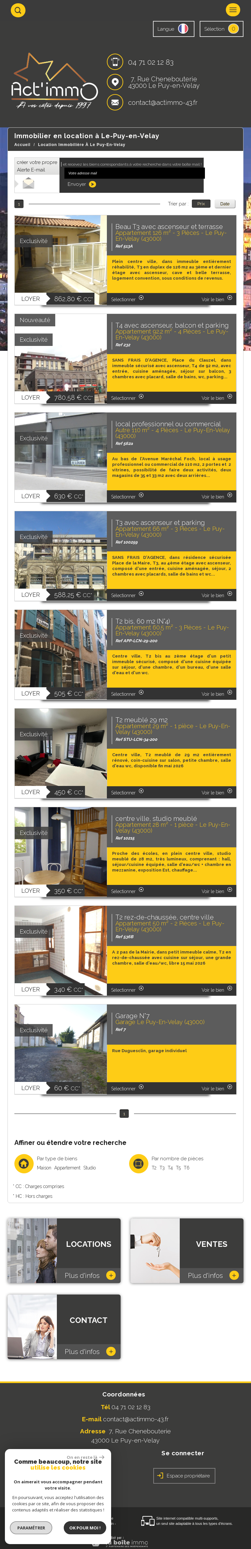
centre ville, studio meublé (156, 819)
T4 (170, 1167)
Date (224, 203)
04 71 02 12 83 (151, 62)
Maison (44, 1167)
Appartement (67, 1167)
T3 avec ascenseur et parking (160, 523)
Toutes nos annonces (50, 1529)
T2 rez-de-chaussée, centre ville (164, 917)
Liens (96, 1523)
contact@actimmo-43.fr (162, 102)
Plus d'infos (90, 1275)
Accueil (22, 144)
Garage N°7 (132, 1016)
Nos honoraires (76, 1523)
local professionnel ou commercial (168, 424)
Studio (89, 1167)
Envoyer (82, 184)
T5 (178, 1167)
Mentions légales (47, 1523)
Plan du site (21, 1523)
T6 (187, 1167)
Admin (109, 1523)
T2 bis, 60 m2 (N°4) (142, 621)
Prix (201, 203)
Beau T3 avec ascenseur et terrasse (169, 227)
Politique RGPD (82, 1529)
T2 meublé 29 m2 (141, 720)
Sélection (214, 29)
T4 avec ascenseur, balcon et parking (172, 325)
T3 (162, 1167)
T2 (154, 1167)
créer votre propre (37, 166)
